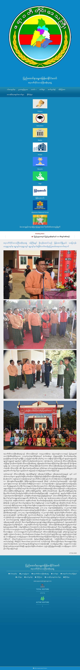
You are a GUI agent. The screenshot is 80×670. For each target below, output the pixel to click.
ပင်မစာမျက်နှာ (11, 89)
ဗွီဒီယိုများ (29, 94)
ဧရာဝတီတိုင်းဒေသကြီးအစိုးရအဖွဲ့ (41, 574)
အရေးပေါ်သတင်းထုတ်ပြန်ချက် (69, 574)
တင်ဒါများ (42, 89)
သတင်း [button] (33, 89)
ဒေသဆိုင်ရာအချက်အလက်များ (15, 94)
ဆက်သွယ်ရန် (52, 89)
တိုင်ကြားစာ (61, 89)
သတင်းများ (55, 574)
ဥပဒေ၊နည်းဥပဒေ (23, 89)
